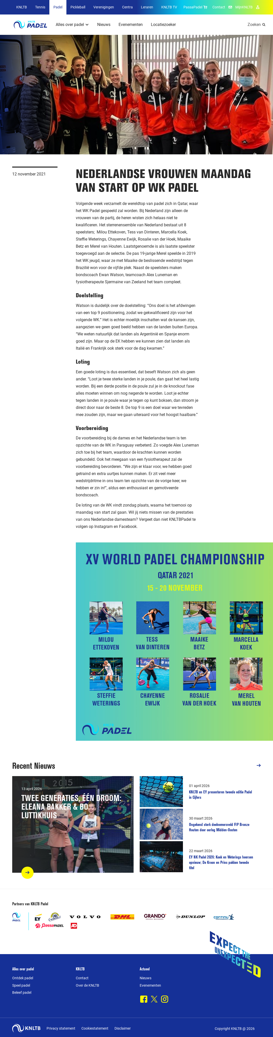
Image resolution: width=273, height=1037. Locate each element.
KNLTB (21, 7)
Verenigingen (103, 7)
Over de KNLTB (87, 985)
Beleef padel (21, 992)
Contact (218, 7)
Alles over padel (70, 24)
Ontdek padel (22, 978)
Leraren (147, 7)
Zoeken (254, 24)
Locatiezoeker (163, 24)
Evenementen (131, 24)
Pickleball (77, 7)
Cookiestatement (94, 1028)
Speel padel (21, 985)
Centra (127, 7)
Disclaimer (122, 1028)
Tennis (40, 7)
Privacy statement (61, 1028)
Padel (57, 7)
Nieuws (103, 24)
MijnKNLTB (244, 7)
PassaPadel (195, 7)
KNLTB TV (169, 7)
